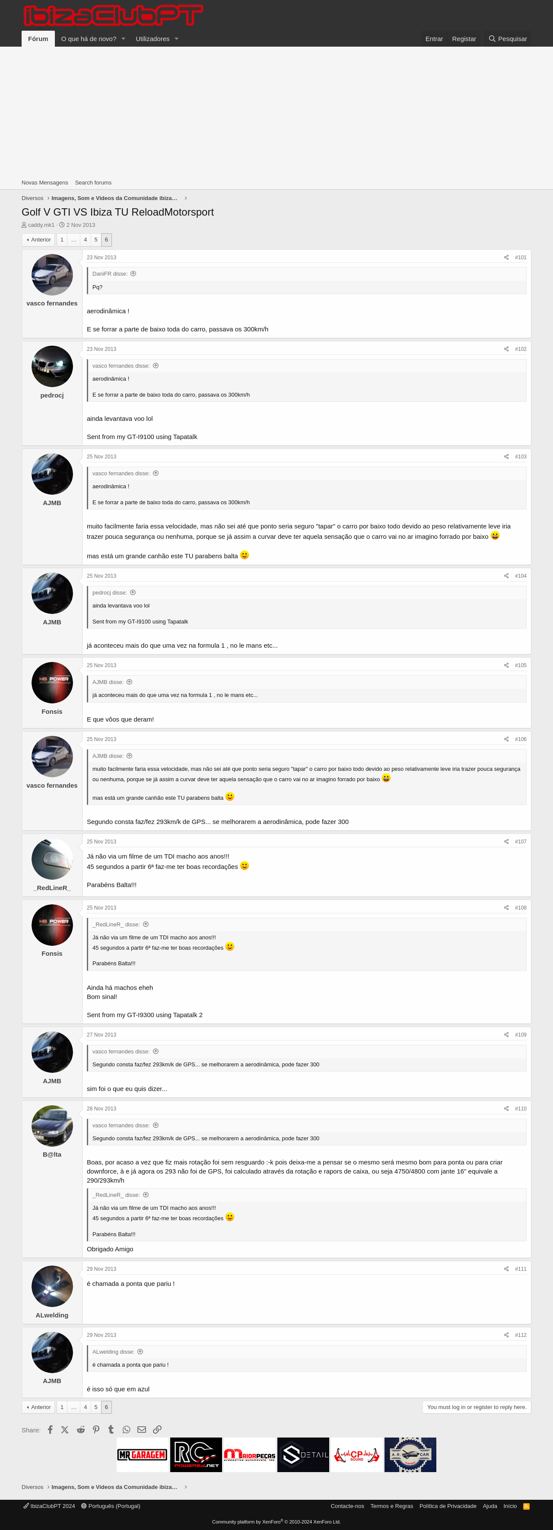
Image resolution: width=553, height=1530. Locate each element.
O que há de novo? (89, 38)
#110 (521, 1109)
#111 (521, 1269)
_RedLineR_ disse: (116, 924)
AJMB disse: (108, 682)
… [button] (73, 239)
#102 (521, 349)
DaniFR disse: (110, 273)
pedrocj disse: (109, 592)
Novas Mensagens (45, 182)
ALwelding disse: (113, 1352)
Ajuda (490, 1506)
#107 (521, 842)
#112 (521, 1335)
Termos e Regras (391, 1506)
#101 (521, 257)
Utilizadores (152, 38)
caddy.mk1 (41, 225)
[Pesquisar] (507, 39)
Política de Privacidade (448, 1506)
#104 (521, 576)
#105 (521, 665)
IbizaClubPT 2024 (49, 1506)
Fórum (38, 38)
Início (510, 1506)
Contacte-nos (347, 1506)
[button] (123, 39)
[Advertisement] (276, 111)
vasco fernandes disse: (121, 366)
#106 (521, 739)
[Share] (506, 258)
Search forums (93, 182)
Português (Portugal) (110, 1506)
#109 (521, 1035)
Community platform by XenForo (276, 1521)
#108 (521, 908)
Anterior (41, 239)
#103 (521, 457)
